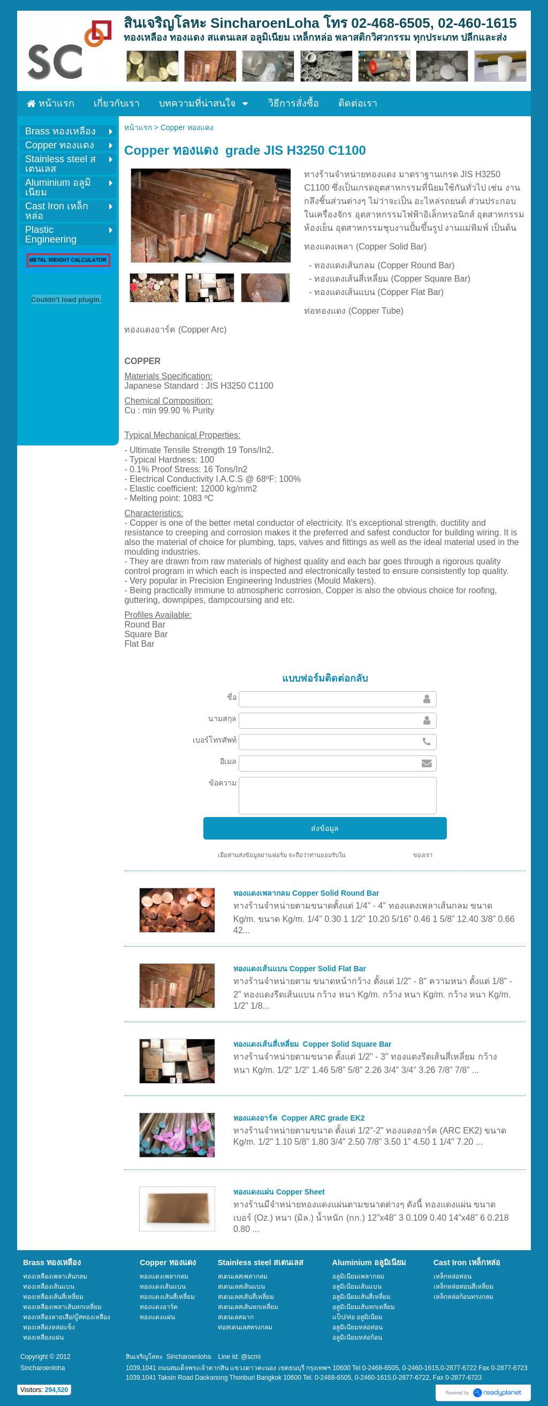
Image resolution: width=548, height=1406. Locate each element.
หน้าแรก (138, 127)
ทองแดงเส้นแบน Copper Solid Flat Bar (299, 968)
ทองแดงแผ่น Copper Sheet (279, 1192)
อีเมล (228, 761)
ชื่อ (232, 697)
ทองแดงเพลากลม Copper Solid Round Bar (306, 893)
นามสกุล (222, 718)
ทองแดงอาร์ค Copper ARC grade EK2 (299, 1118)
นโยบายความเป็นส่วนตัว (379, 855)
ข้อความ (223, 782)
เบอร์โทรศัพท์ (215, 740)
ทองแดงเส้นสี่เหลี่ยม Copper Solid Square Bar (312, 1044)
